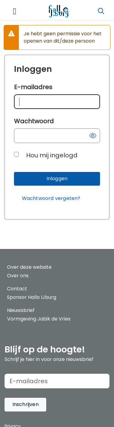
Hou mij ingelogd (52, 155)
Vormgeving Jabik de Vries (39, 318)
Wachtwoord (34, 121)
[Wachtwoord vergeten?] (51, 198)
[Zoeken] (101, 11)
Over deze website (29, 267)
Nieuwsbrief (21, 310)
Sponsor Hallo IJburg (31, 297)
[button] (92, 135)
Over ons (18, 275)
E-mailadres (33, 87)
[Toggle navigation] (14, 11)
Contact (17, 288)
